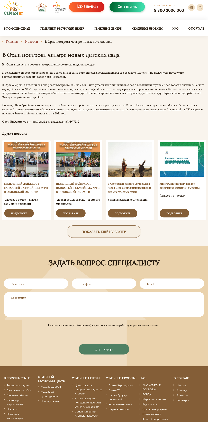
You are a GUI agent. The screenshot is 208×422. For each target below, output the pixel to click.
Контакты (182, 395)
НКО (175, 28)
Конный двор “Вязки (155, 419)
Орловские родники (155, 409)
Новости (31, 41)
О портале (196, 28)
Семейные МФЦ (51, 387)
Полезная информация (15, 416)
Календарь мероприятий (15, 402)
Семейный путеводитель (49, 394)
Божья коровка (151, 414)
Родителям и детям (18, 385)
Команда (181, 390)
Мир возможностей (154, 399)
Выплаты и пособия (19, 390)
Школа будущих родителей (119, 397)
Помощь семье (50, 401)
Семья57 (114, 390)
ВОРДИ (146, 394)
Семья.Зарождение (121, 385)
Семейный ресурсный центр (62, 28)
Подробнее (19, 213)
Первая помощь (119, 409)
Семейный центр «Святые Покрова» (86, 413)
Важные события (17, 395)
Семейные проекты (147, 28)
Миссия (181, 385)
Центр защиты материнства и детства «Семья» (88, 389)
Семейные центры (108, 28)
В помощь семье (17, 28)
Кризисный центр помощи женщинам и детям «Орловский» (88, 402)
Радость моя (150, 404)
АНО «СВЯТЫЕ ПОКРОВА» (151, 387)
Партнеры (182, 400)
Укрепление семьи (120, 404)
